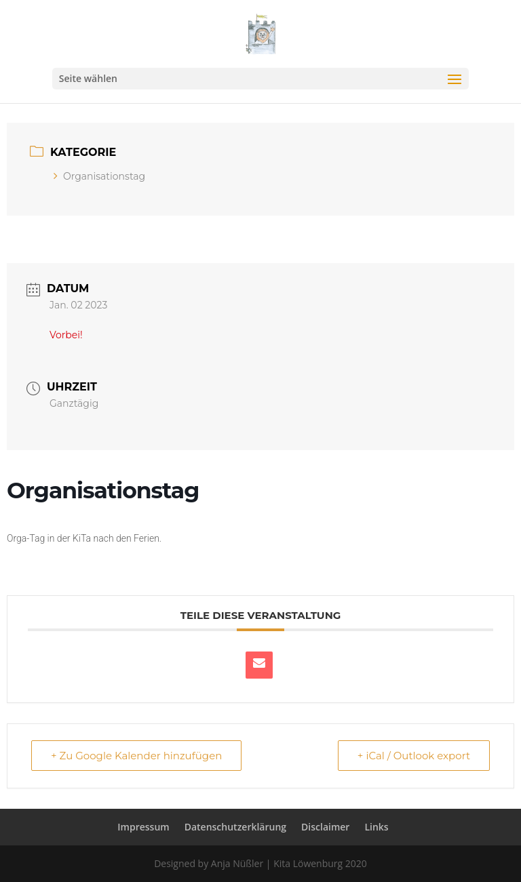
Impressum (143, 826)
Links (376, 826)
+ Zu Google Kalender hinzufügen (136, 755)
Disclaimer (325, 826)
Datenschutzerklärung (235, 826)
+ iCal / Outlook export (414, 755)
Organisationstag (99, 176)
